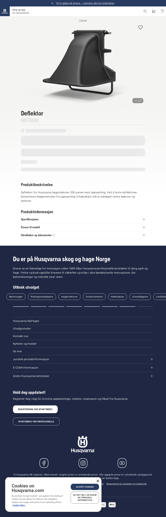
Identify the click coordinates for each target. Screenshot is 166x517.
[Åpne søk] (145, 11)
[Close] (98, 481)
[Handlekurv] (154, 11)
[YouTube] (122, 463)
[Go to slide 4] (74, 306)
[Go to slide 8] (145, 306)
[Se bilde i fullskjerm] (83, 64)
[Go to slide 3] (56, 306)
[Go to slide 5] (92, 306)
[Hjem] (5, 11)
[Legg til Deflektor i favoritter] (140, 27)
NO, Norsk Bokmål (20, 12)
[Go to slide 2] (39, 306)
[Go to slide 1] (21, 306)
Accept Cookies (85, 487)
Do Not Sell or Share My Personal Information (85, 497)
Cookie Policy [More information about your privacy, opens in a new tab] (18, 505)
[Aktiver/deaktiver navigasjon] (162, 11)
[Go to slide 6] (110, 306)
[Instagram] (83, 463)
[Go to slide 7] (127, 306)
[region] (53, 494)
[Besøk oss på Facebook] (44, 463)
